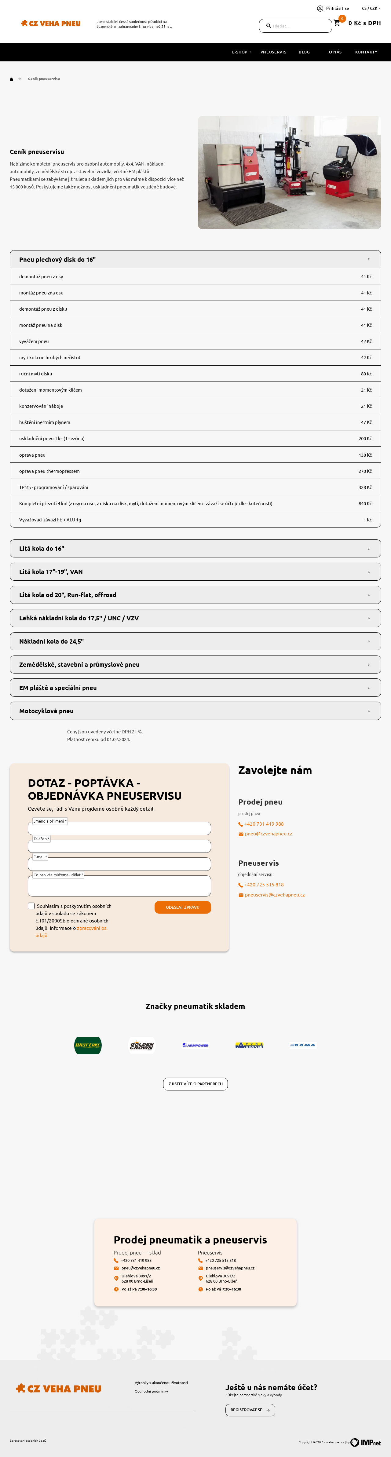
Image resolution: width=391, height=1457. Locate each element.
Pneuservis (274, 52)
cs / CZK (371, 8)
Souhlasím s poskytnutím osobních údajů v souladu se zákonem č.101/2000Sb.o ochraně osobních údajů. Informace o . (73, 920)
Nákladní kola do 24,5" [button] (51, 641)
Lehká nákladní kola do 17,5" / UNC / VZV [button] (79, 618)
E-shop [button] (242, 52)
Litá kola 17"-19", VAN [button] (51, 571)
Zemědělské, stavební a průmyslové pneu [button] (79, 664)
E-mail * (40, 857)
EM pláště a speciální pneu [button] (58, 688)
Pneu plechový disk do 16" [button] (57, 259)
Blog (304, 52)
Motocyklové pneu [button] (46, 711)
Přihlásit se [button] (333, 8)
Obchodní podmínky (151, 1391)
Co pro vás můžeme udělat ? (58, 875)
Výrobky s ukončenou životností (161, 1382)
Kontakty (366, 52)
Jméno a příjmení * (50, 821)
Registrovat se (250, 1410)
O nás (335, 52)
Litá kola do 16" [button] (41, 548)
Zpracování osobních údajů (28, 1440)
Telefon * (41, 839)
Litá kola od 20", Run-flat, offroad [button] (67, 595)
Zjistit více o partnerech (196, 1083)
